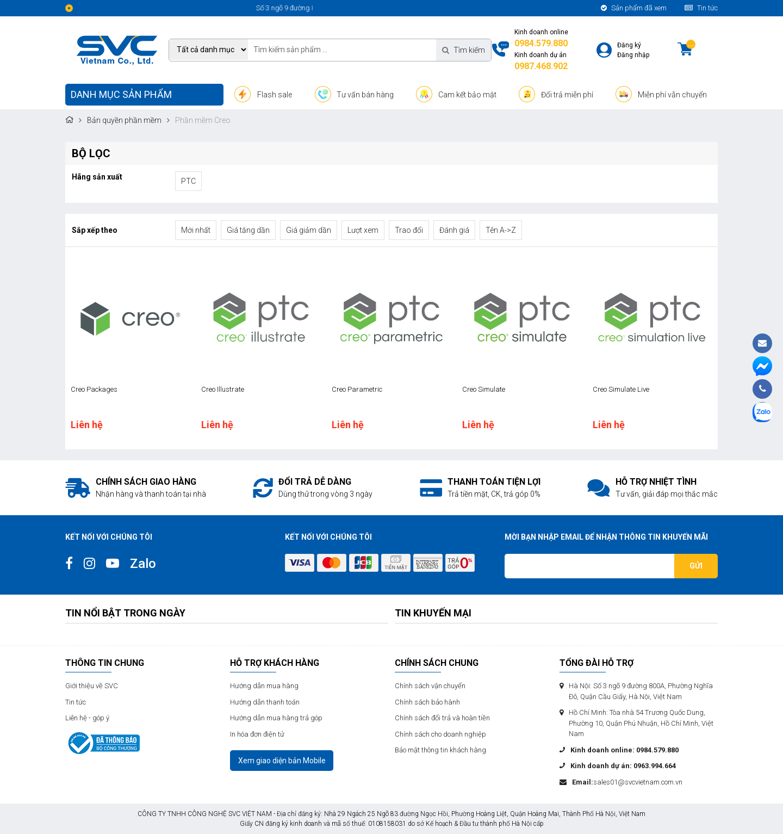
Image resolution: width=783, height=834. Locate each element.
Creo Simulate (483, 389)
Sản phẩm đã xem (634, 8)
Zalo (143, 563)
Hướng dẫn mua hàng (264, 686)
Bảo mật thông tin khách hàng (440, 750)
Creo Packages (94, 389)
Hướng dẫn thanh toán (265, 702)
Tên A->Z (501, 230)
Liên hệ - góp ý (87, 718)
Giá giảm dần (308, 230)
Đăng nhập (633, 55)
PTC (188, 181)
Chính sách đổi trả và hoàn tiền (442, 718)
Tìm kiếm (463, 50)
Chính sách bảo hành (427, 702)
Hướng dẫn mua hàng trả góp (276, 718)
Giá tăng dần (248, 230)
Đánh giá (454, 230)
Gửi (696, 565)
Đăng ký (629, 45)
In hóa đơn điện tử (257, 734)
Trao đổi (409, 230)
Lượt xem (362, 230)
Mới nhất (195, 230)
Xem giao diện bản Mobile (282, 760)
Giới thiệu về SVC (91, 686)
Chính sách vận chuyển (430, 686)
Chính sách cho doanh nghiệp (440, 734)
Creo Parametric (357, 389)
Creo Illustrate (222, 389)
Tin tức (701, 8)
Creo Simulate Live (621, 389)
